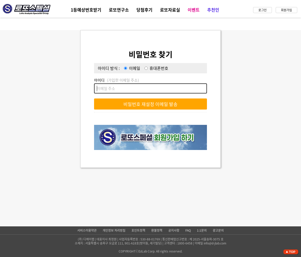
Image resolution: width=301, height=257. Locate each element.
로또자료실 (170, 10)
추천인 (213, 10)
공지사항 (173, 230)
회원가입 (286, 10)
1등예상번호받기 (86, 10)
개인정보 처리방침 (114, 230)
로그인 (262, 10)
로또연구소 (119, 10)
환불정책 (156, 230)
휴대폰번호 (158, 68)
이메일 (134, 68)
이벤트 (194, 10)
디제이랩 (88, 239)
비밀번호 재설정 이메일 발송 (150, 104)
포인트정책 (138, 230)
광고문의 (218, 230)
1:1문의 (202, 230)
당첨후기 (144, 10)
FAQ (188, 230)
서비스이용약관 (87, 230)
